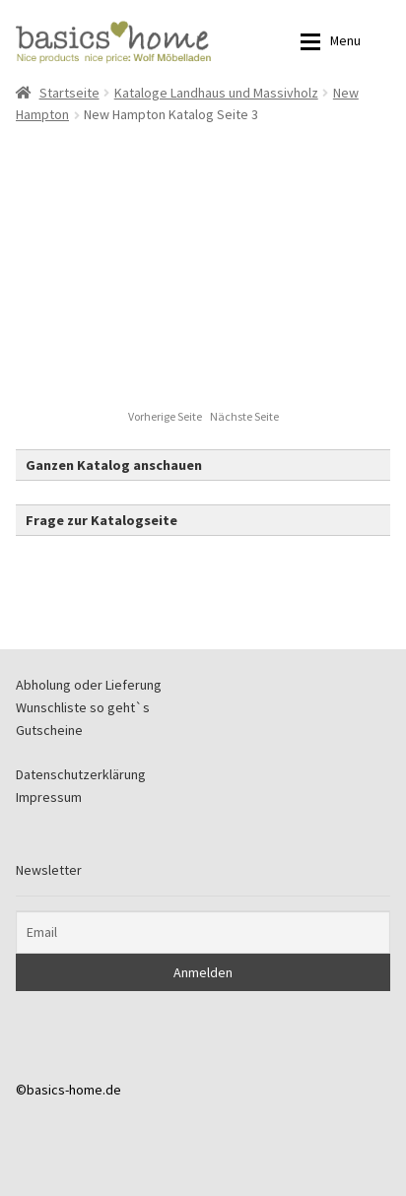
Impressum (49, 797)
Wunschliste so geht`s (83, 707)
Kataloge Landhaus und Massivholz (216, 92)
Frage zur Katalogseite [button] (101, 520)
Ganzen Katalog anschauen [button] (114, 465)
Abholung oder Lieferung (89, 685)
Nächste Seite (244, 416)
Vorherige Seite (166, 416)
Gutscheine (49, 730)
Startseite (69, 92)
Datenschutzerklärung (81, 774)
